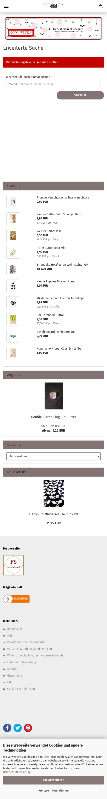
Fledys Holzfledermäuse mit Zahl (53, 514)
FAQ (9, 682)
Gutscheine (14, 675)
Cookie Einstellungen (21, 689)
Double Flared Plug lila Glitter (53, 417)
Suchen (80, 95)
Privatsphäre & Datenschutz (25, 642)
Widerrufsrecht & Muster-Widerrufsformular (36, 655)
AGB (9, 635)
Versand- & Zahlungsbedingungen (29, 649)
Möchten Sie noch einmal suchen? (28, 77)
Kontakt (12, 669)
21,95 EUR (53, 523)
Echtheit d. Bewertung (21, 662)
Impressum (14, 629)
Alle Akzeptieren (53, 780)
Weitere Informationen (54, 790)
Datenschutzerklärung (16, 772)
